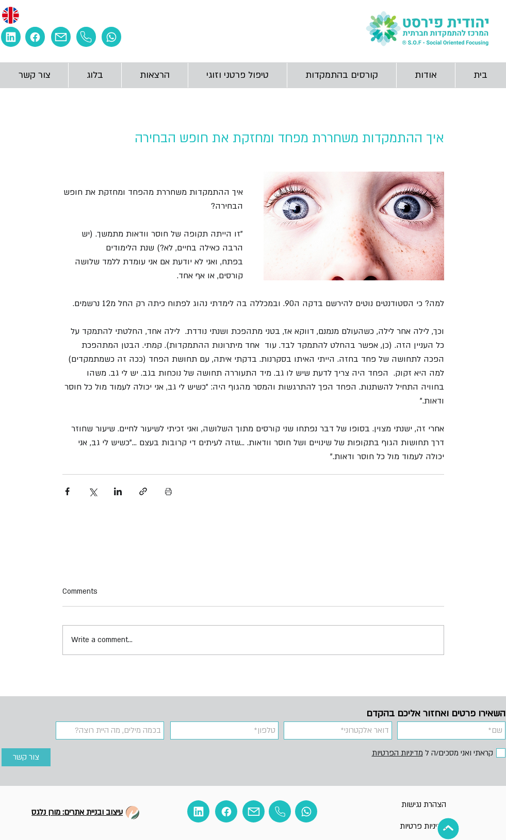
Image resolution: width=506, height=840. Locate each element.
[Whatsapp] (111, 37)
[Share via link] (143, 491)
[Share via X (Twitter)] (92, 491)
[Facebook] (35, 37)
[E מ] (11, 37)
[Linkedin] (198, 811)
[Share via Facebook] (67, 491)
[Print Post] (168, 491)
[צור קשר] (26, 757)
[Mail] (61, 37)
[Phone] (86, 37)
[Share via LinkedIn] (118, 491)
